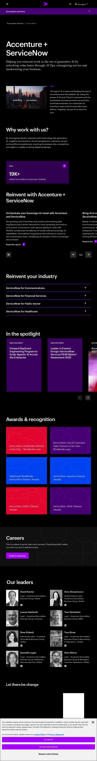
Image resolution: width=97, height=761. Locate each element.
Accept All (48, 739)
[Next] (88, 398)
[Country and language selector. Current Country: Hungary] (82, 4)
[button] (17, 556)
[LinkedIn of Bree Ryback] (21, 646)
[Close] (93, 722)
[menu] (7, 4)
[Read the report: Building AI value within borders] (15, 244)
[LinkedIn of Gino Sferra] (65, 666)
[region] (48, 739)
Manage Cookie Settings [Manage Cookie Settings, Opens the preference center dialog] (48, 754)
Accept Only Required (48, 747)
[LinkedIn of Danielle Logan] (21, 666)
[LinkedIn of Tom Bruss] (65, 646)
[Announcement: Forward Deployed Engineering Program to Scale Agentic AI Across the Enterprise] (24, 365)
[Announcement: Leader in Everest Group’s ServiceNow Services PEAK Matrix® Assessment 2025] (64, 365)
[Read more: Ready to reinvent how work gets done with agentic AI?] (89, 241)
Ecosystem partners (15, 11)
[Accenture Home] (46, 4)
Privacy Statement (56, 734)
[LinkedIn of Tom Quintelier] (65, 625)
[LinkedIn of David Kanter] (21, 605)
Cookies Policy (39, 734)
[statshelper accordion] (64, 166)
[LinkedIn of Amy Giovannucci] (65, 605)
